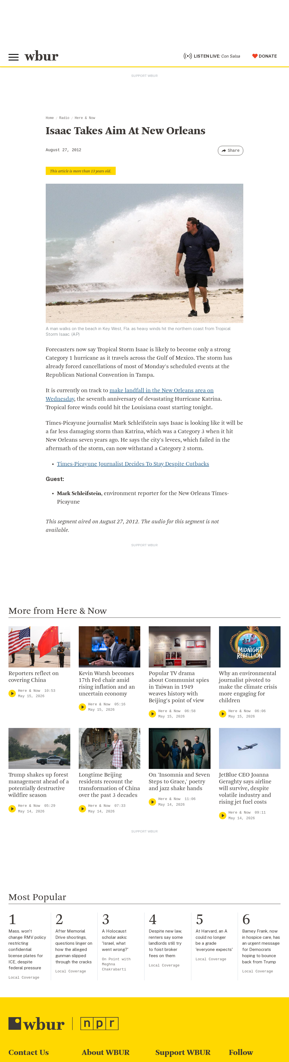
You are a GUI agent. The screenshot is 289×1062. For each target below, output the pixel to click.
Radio (64, 118)
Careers (91, 983)
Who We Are (96, 928)
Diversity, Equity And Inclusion (116, 946)
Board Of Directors (103, 955)
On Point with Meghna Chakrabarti (116, 826)
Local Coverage (23, 839)
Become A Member (177, 955)
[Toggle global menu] (13, 57)
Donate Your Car (174, 964)
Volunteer (167, 937)
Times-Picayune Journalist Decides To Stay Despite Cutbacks (133, 464)
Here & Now (85, 118)
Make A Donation (175, 928)
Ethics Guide (96, 1001)
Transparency (97, 974)
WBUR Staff (96, 992)
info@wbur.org (27, 939)
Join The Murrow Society (183, 974)
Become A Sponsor (177, 983)
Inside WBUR (96, 937)
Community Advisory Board (113, 964)
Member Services (176, 946)
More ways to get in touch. (43, 972)
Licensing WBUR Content (110, 1010)
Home (50, 118)
